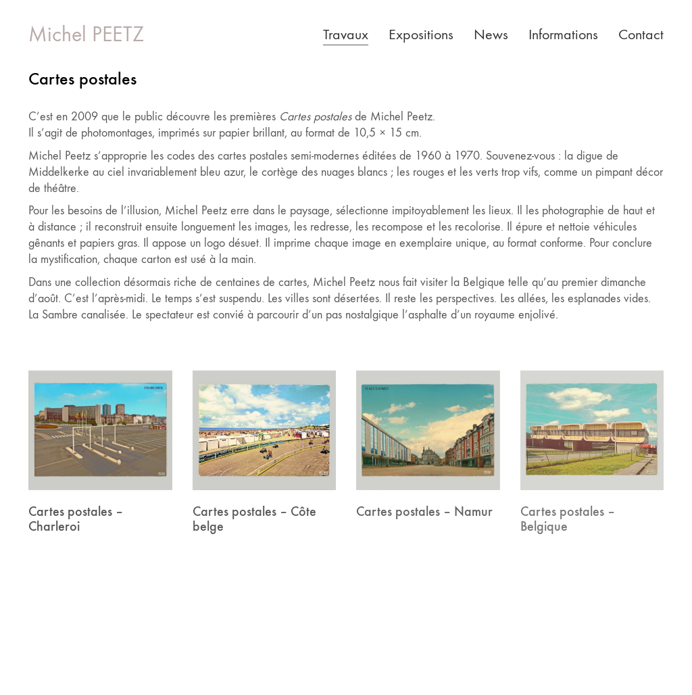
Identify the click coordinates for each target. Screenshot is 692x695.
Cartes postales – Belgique (567, 518)
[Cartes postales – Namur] (428, 430)
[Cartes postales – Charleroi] (100, 430)
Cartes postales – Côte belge (254, 518)
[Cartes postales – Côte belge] (265, 430)
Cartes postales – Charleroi (75, 518)
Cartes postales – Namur (424, 511)
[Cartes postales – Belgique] (592, 430)
